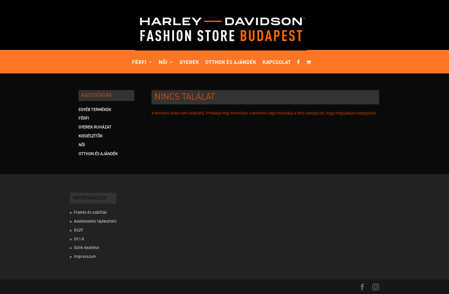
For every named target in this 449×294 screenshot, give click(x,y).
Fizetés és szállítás (90, 213)
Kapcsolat (277, 62)
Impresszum (85, 257)
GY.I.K (79, 239)
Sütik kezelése (86, 248)
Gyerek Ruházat (94, 127)
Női (163, 62)
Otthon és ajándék (230, 62)
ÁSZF (78, 230)
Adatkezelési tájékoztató (95, 221)
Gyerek (189, 62)
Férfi (139, 62)
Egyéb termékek (94, 110)
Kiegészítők (90, 136)
